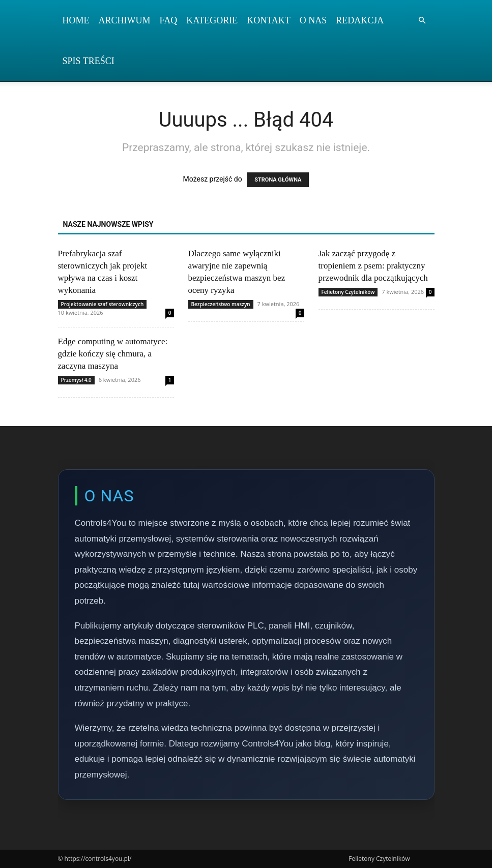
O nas (313, 20)
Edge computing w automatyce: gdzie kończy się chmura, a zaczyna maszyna (113, 354)
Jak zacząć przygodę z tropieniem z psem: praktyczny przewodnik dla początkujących (373, 266)
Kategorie (212, 20)
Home (76, 20)
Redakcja (360, 20)
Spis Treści (88, 61)
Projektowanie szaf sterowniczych (102, 304)
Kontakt (269, 20)
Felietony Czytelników (348, 291)
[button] (422, 20)
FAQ (169, 20)
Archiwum (125, 20)
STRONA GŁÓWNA (277, 179)
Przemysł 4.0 (76, 379)
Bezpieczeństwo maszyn (220, 304)
